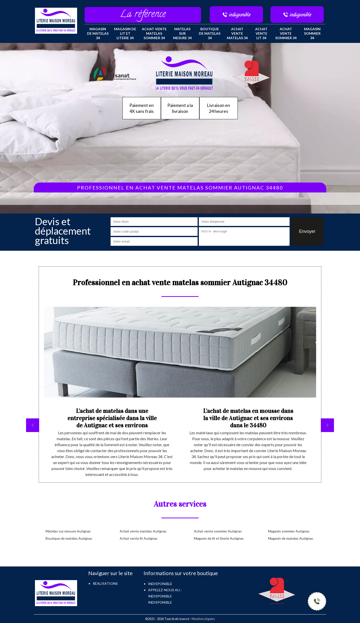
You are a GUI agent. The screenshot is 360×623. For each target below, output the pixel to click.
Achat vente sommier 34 (286, 33)
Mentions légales (203, 619)
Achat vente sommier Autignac (218, 531)
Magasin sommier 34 (312, 33)
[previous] (32, 425)
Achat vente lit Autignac (139, 538)
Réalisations (105, 583)
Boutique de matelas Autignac (69, 538)
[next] (327, 425)
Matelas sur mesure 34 (182, 33)
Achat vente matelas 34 (237, 33)
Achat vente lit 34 (261, 33)
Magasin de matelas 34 (98, 33)
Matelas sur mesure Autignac (68, 531)
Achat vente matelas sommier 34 (154, 33)
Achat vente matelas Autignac (143, 531)
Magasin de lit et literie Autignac (219, 538)
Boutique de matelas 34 (209, 33)
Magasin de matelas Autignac (290, 538)
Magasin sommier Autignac (289, 531)
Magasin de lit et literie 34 (125, 33)
